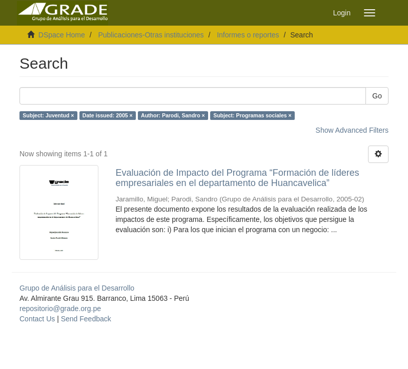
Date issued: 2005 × (108, 115)
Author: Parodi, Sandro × (173, 115)
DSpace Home (61, 35)
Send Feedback (86, 319)
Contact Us (37, 319)
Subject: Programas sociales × (252, 115)
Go (377, 96)
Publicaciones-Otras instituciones (150, 35)
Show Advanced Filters (352, 130)
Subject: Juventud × (48, 115)
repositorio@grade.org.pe (60, 308)
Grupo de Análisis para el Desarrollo (76, 288)
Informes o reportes (248, 35)
